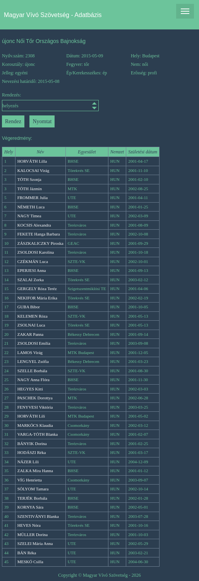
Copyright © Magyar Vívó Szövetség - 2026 (99, 575)
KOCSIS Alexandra (34, 225)
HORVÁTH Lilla (32, 161)
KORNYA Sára (30, 507)
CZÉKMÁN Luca (32, 261)
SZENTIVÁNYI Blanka (38, 516)
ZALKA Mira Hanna (35, 470)
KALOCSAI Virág (33, 170)
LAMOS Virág (30, 352)
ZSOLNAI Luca (31, 325)
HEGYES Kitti (30, 389)
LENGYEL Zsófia (33, 361)
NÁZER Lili (28, 461)
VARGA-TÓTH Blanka (37, 434)
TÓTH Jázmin (29, 188)
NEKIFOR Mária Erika (37, 298)
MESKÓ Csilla (30, 561)
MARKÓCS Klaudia (35, 425)
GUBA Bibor (28, 306)
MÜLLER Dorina (32, 534)
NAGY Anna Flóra (33, 379)
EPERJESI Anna (31, 270)
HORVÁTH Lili (31, 416)
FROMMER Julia (32, 197)
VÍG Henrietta (29, 480)
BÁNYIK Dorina (32, 443)
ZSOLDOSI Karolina (35, 252)
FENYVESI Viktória (35, 407)
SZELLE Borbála (32, 370)
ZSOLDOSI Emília (33, 343)
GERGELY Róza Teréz (37, 288)
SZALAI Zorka (30, 279)
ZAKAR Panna (30, 334)
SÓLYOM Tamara (33, 488)
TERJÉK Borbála (32, 498)
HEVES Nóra (29, 525)
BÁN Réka (26, 552)
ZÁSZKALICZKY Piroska (40, 243)
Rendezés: (26, 101)
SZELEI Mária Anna (35, 543)
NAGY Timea (29, 215)
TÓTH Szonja (29, 179)
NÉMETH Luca (31, 207)
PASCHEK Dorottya (35, 397)
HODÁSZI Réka (31, 452)
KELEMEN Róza (32, 316)
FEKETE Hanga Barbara (38, 234)
